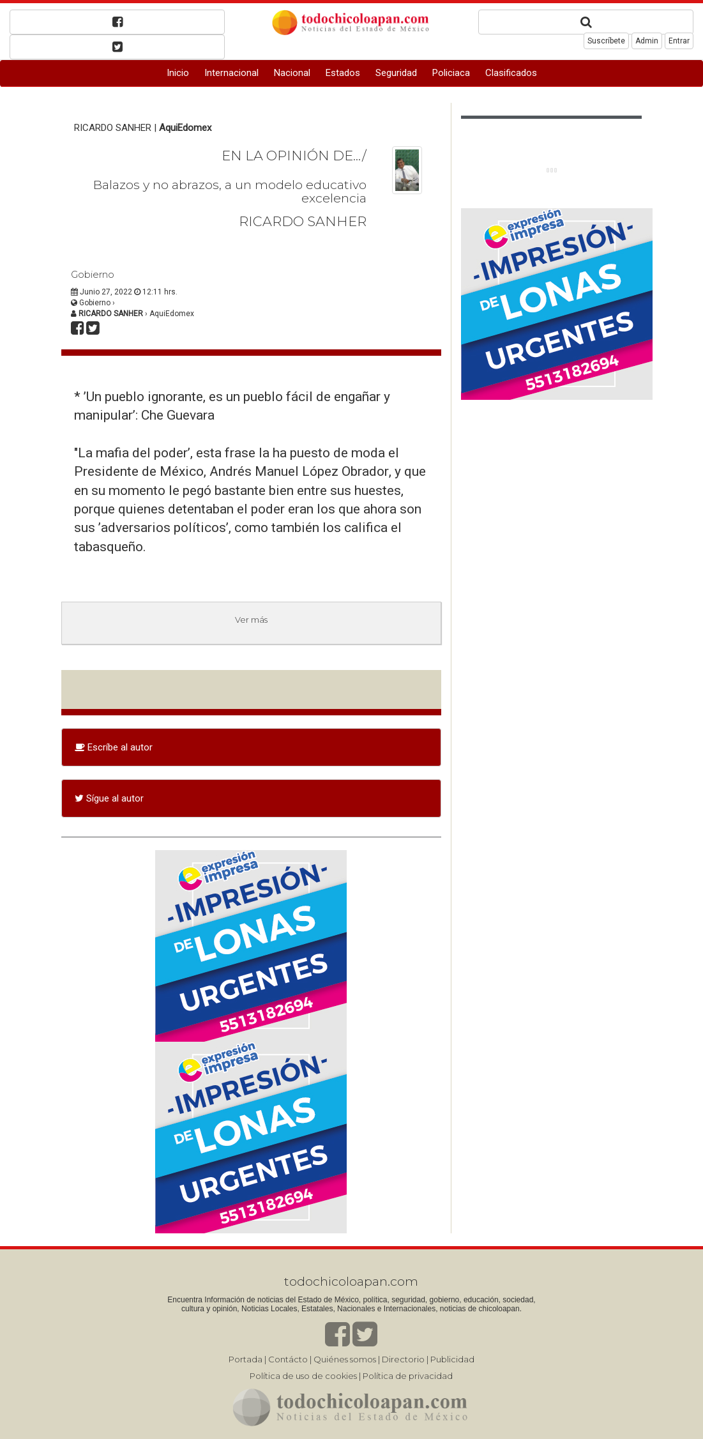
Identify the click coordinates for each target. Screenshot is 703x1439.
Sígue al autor (109, 798)
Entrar (679, 40)
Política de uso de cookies (303, 1376)
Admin (646, 40)
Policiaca (451, 73)
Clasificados (511, 73)
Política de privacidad (408, 1376)
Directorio (403, 1359)
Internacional (231, 73)
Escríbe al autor (114, 747)
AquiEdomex (185, 127)
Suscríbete (606, 40)
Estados (343, 73)
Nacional (292, 73)
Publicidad (452, 1359)
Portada (245, 1359)
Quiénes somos (345, 1359)
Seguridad (396, 73)
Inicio (178, 73)
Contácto (288, 1359)
